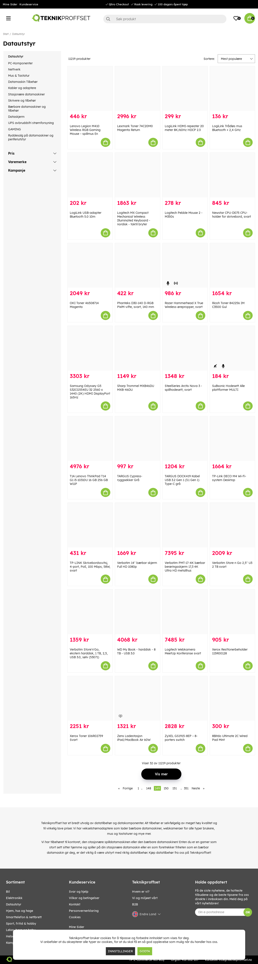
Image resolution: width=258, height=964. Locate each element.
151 (174, 788)
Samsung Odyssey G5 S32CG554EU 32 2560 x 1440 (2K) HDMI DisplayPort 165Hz (90, 391)
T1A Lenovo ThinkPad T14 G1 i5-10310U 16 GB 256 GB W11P (89, 480)
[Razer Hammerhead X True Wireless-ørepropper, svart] (185, 265)
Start (6, 34)
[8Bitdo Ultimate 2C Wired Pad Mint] (232, 698)
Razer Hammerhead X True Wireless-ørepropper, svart (184, 305)
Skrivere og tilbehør (22, 100)
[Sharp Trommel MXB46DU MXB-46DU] (137, 348)
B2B (135, 904)
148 (148, 788)
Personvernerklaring (84, 911)
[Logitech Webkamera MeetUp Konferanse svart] (185, 611)
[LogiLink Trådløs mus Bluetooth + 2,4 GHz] (232, 88)
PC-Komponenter (20, 63)
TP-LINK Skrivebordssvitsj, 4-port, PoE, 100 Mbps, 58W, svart (90, 566)
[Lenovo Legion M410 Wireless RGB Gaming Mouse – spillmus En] (90, 88)
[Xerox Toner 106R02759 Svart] (90, 698)
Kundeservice (28, 4)
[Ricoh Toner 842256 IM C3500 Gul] (232, 265)
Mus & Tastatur (18, 76)
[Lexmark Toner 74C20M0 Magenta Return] (137, 88)
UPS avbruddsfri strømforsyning (31, 123)
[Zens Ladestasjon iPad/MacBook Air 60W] (137, 698)
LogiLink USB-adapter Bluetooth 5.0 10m (85, 214)
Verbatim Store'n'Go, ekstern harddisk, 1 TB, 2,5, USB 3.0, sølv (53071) (89, 653)
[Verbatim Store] (90, 611)
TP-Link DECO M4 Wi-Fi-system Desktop (229, 478)
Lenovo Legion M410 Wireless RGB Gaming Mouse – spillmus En (85, 130)
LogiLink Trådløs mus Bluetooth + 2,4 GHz (227, 128)
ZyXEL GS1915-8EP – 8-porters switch (181, 738)
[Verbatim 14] (137, 525)
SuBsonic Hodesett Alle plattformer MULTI (228, 388)
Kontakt (74, 904)
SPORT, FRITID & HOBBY (21, 923)
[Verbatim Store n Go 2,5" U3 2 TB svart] (232, 525)
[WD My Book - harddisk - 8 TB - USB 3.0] (137, 611)
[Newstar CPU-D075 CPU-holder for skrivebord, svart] (232, 175)
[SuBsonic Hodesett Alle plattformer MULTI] (232, 348)
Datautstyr (18, 34)
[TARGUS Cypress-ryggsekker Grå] (137, 438)
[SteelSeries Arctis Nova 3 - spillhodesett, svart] (185, 348)
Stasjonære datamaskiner (26, 94)
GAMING (14, 129)
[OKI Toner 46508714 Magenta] (90, 265)
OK (248, 912)
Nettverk (14, 69)
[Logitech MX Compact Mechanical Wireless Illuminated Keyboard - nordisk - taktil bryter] (137, 175)
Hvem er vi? (140, 892)
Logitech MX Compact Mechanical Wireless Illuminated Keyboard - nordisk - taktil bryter (133, 218)
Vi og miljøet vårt (144, 898)
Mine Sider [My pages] (76, 927)
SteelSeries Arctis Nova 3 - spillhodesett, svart (183, 388)
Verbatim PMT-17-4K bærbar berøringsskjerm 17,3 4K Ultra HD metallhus (185, 566)
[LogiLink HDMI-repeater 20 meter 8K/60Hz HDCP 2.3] (185, 88)
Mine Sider (10, 4)
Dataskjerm (16, 117)
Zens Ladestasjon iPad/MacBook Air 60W (133, 738)
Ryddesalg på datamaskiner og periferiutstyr (30, 137)
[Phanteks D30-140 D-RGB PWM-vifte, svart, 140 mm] (137, 265)
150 (166, 788)
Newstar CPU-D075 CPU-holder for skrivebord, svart (231, 214)
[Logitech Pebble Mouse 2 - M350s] (185, 175)
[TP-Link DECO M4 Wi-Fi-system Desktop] (232, 438)
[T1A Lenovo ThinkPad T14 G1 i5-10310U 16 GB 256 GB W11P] (90, 438)
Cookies (75, 917)
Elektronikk (14, 898)
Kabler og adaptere (22, 88)
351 (186, 788)
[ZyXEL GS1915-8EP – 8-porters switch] (185, 698)
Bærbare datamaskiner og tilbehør (27, 108)
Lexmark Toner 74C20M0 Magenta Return (135, 128)
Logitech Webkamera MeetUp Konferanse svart (183, 651)
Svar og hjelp (78, 892)
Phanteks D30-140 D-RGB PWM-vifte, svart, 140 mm (135, 305)
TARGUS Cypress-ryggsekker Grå (129, 478)
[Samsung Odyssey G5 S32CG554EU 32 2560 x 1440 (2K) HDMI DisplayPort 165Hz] (90, 348)
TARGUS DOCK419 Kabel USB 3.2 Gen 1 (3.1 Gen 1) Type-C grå (182, 480)
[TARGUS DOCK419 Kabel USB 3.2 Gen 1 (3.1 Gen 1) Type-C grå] (185, 438)
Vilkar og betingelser (84, 898)
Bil (8, 892)
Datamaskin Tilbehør (23, 82)
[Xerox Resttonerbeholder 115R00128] (232, 611)
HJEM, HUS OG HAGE (19, 911)
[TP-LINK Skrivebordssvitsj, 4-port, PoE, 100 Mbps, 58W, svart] (90, 525)
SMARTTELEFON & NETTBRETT (24, 917)
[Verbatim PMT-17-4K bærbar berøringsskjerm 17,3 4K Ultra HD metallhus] (185, 525)
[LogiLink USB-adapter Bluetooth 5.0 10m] (90, 175)
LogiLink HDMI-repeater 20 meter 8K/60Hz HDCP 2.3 (184, 128)
